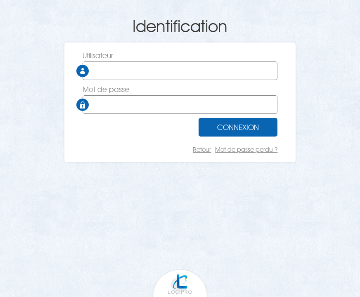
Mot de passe (106, 89)
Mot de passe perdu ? (246, 149)
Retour (202, 149)
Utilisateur (98, 55)
